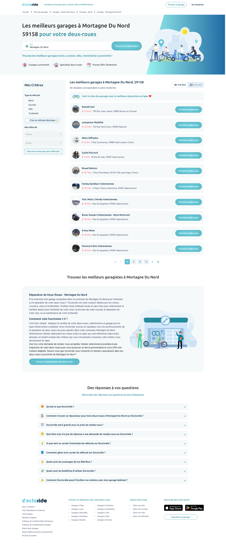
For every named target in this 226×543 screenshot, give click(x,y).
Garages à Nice (103, 516)
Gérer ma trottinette (141, 516)
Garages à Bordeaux (79, 516)
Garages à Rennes (104, 520)
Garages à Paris (77, 506)
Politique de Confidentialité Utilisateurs (37, 521)
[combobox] (44, 135)
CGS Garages (27, 514)
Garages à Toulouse (105, 506)
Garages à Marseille (79, 513)
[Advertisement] (43, 203)
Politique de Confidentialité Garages (36, 525)
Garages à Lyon (77, 509)
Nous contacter (28, 507)
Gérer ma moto (139, 506)
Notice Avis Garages (30, 529)
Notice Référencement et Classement (37, 532)
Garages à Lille (103, 513)
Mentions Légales (29, 518)
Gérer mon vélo (139, 513)
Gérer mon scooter (140, 509)
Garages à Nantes (78, 520)
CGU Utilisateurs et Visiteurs (33, 511)
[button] (113, 406)
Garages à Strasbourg (106, 509)
